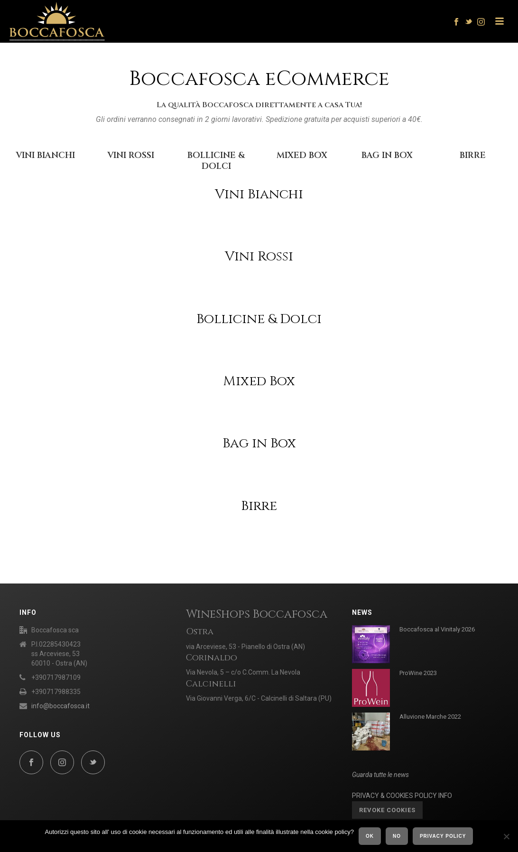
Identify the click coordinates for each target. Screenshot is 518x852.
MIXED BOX (302, 155)
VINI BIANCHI (45, 155)
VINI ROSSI (130, 155)
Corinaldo (211, 658)
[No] (506, 836)
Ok (370, 836)
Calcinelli (211, 684)
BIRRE (473, 155)
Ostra (199, 632)
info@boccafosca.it (60, 706)
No (397, 836)
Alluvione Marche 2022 (430, 716)
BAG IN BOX (387, 155)
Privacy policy (443, 836)
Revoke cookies (387, 810)
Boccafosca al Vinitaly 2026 (437, 629)
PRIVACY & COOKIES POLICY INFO (402, 795)
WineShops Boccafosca (256, 614)
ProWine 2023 (418, 672)
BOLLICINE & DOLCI (216, 160)
